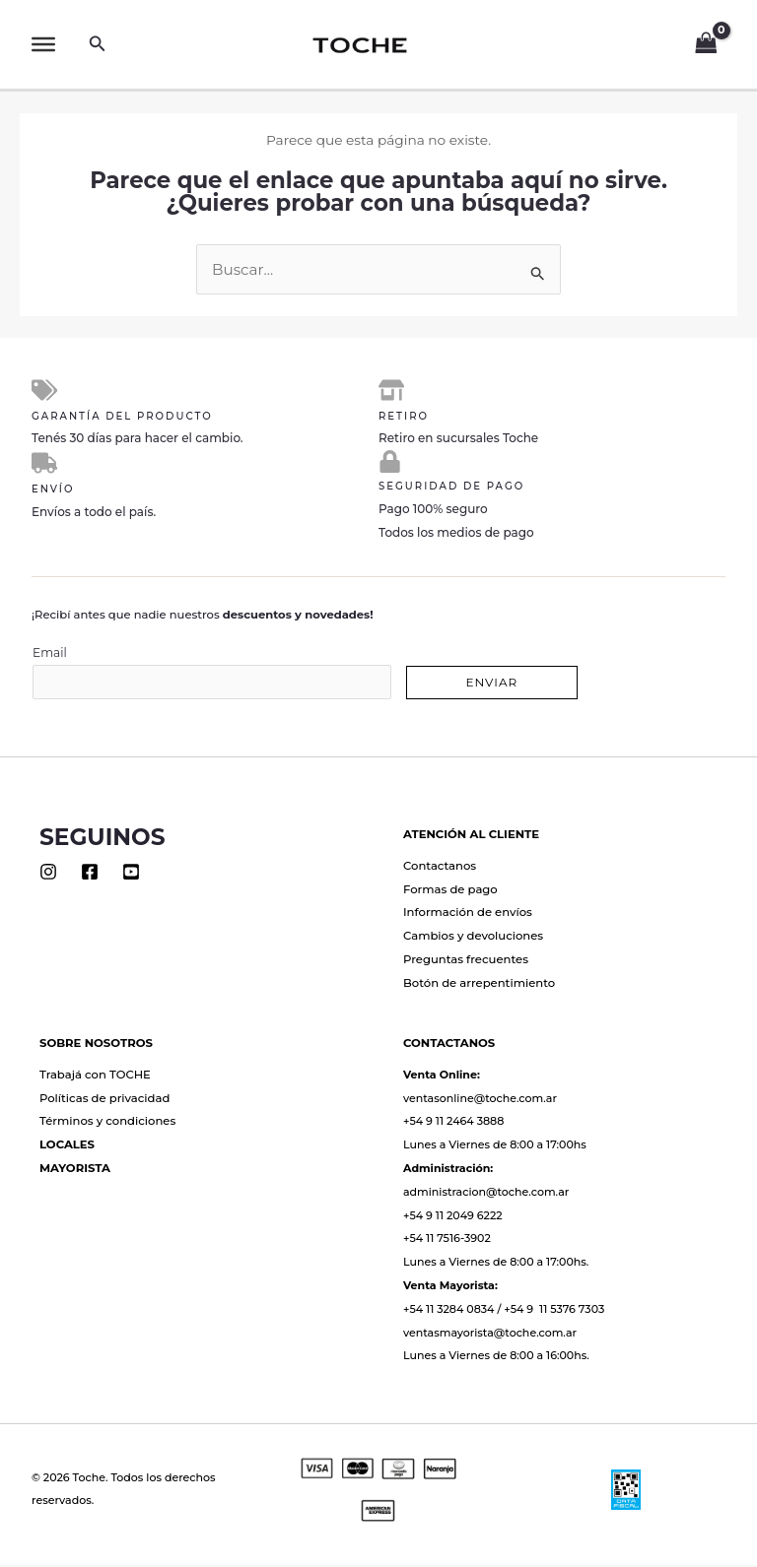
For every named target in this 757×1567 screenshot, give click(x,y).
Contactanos (439, 868)
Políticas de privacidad (104, 1100)
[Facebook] (90, 873)
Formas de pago (450, 891)
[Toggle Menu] (43, 44)
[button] (97, 44)
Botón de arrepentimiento (479, 986)
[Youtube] (131, 873)
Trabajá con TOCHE (95, 1076)
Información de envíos (467, 915)
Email (212, 675)
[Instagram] (48, 873)
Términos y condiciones (107, 1124)
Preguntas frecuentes (465, 962)
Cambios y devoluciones (473, 939)
